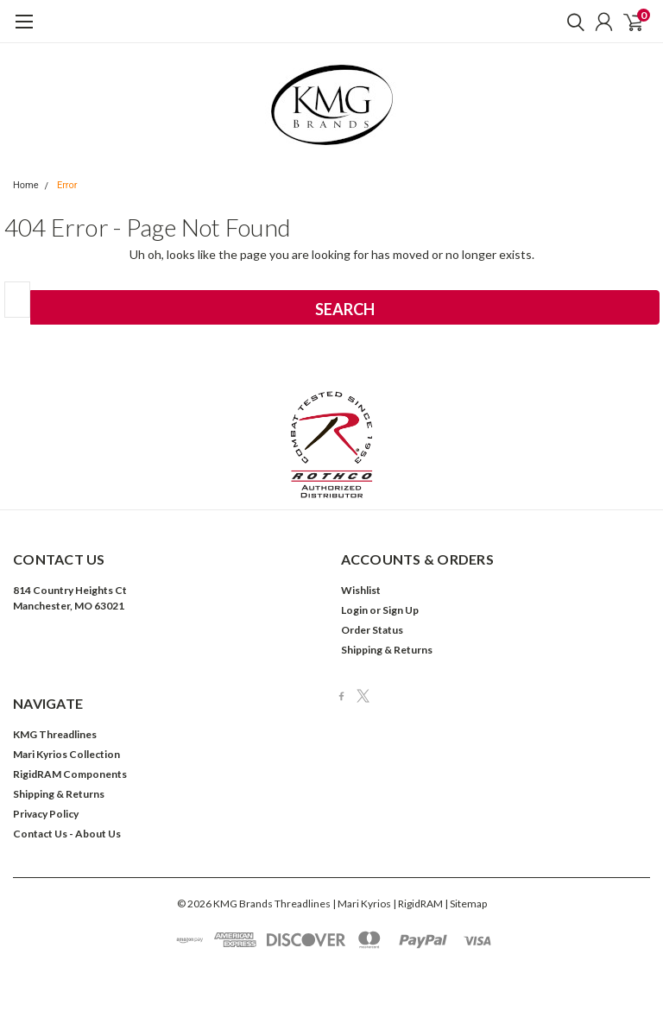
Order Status (372, 629)
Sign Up (400, 609)
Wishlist (361, 590)
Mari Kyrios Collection (66, 754)
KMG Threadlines (55, 734)
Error (67, 185)
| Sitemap (466, 903)
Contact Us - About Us (67, 833)
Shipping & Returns (387, 649)
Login (354, 609)
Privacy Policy (46, 813)
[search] (571, 21)
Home (26, 185)
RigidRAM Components (70, 774)
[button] (331, 444)
